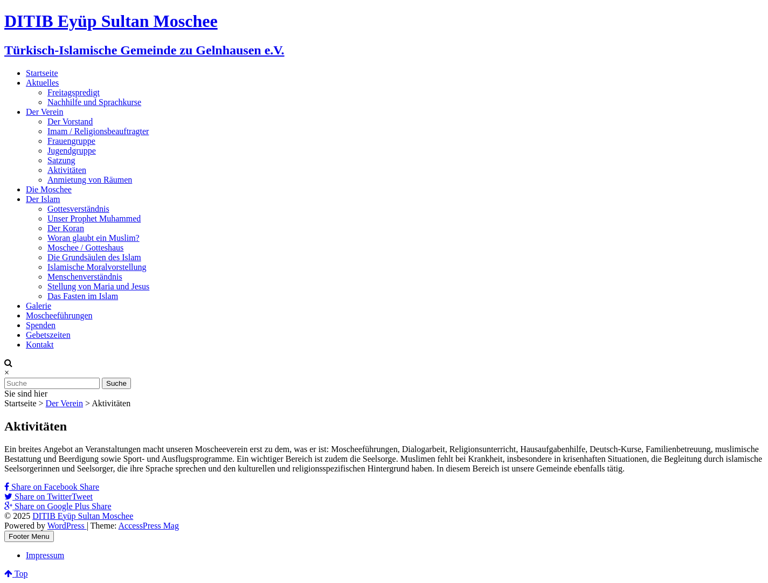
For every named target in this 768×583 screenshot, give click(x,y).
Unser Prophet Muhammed (94, 218)
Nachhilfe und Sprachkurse (94, 102)
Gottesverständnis (78, 208)
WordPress (67, 525)
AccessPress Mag (149, 525)
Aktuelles (42, 82)
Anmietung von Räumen (89, 179)
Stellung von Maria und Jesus (98, 286)
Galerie (38, 305)
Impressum (45, 555)
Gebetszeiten (48, 334)
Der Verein (44, 111)
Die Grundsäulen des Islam (94, 257)
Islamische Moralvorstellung (97, 267)
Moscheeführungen (59, 315)
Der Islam (43, 199)
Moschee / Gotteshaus (85, 247)
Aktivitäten (66, 170)
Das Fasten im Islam (82, 296)
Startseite (42, 73)
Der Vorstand (70, 121)
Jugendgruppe (71, 150)
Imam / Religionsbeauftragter (98, 131)
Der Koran (65, 228)
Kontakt (40, 344)
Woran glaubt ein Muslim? (93, 237)
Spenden (41, 325)
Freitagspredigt (73, 92)
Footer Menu (29, 536)
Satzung (61, 160)
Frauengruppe (71, 140)
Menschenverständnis (84, 276)
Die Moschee (49, 189)
